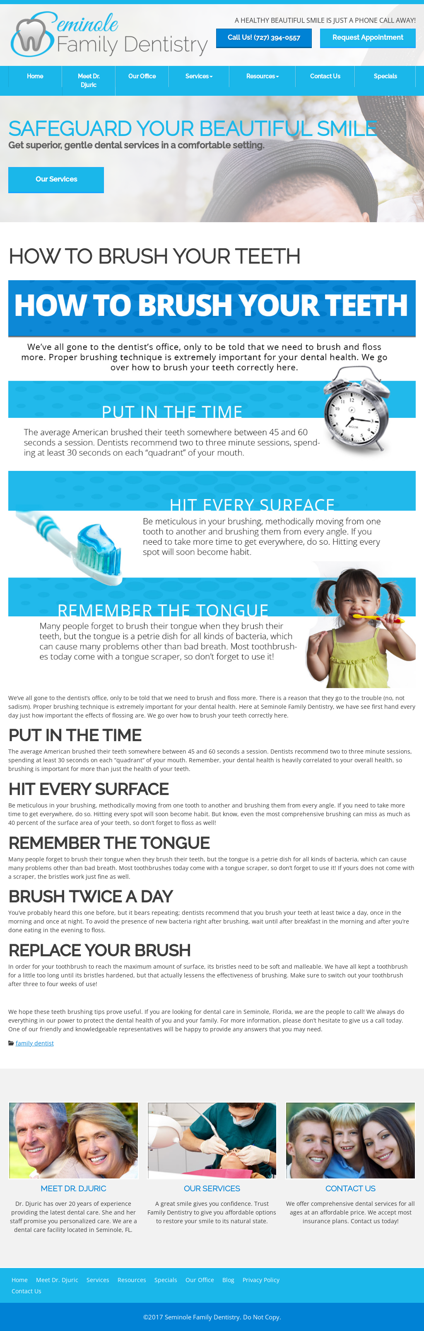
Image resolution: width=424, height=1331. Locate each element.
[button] (199, 76)
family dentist (35, 1043)
